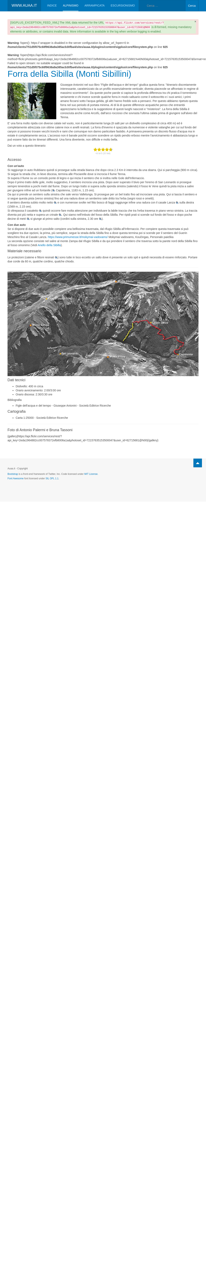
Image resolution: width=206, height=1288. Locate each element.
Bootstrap (13, 474)
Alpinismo (70, 5)
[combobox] (162, 5)
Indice (52, 5)
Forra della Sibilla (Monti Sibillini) (69, 74)
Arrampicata (95, 5)
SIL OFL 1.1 (52, 478)
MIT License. (91, 474)
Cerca (192, 5)
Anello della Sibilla (49, 245)
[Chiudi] (195, 21)
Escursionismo (123, 5)
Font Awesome (16, 478)
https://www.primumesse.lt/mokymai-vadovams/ (78, 237)
